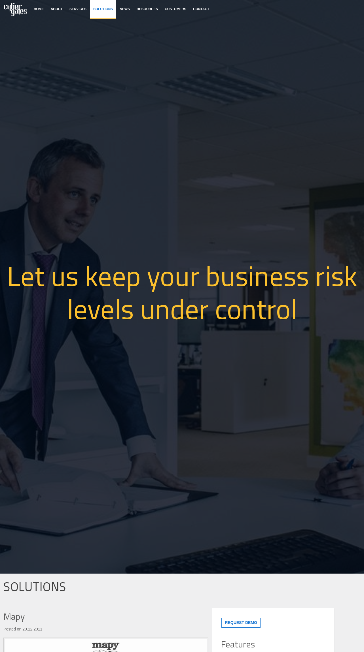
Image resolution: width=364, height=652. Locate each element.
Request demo (241, 622)
